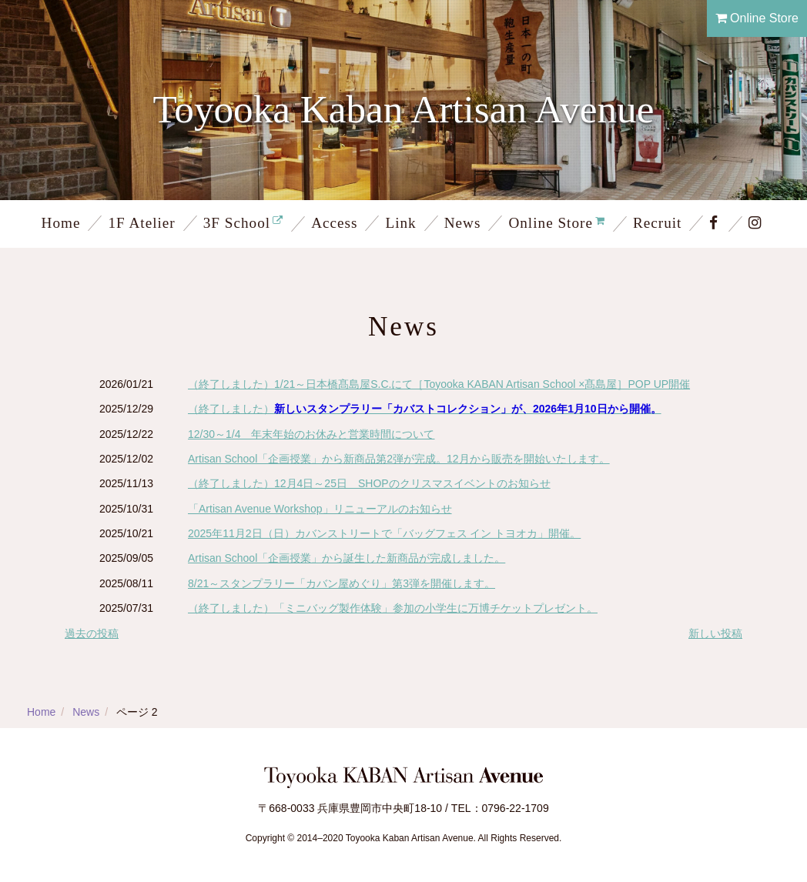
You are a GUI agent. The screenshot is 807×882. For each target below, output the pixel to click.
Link (400, 223)
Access (334, 223)
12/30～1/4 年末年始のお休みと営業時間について (311, 434)
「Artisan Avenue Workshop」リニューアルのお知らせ (320, 509)
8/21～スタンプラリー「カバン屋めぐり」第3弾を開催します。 (341, 583)
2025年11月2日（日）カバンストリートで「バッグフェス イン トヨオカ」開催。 (384, 533)
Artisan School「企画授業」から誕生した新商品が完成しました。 (346, 558)
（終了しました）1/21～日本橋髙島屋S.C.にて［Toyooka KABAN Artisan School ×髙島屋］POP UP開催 (439, 384)
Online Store (757, 18)
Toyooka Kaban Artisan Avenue (404, 109)
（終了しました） (424, 409)
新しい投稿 (715, 633)
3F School (236, 223)
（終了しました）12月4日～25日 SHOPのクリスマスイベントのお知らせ (369, 483)
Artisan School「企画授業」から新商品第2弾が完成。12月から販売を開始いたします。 (399, 459)
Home (61, 223)
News (462, 223)
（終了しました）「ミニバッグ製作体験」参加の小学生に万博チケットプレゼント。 (393, 608)
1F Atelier (141, 223)
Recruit (657, 223)
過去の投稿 (92, 633)
